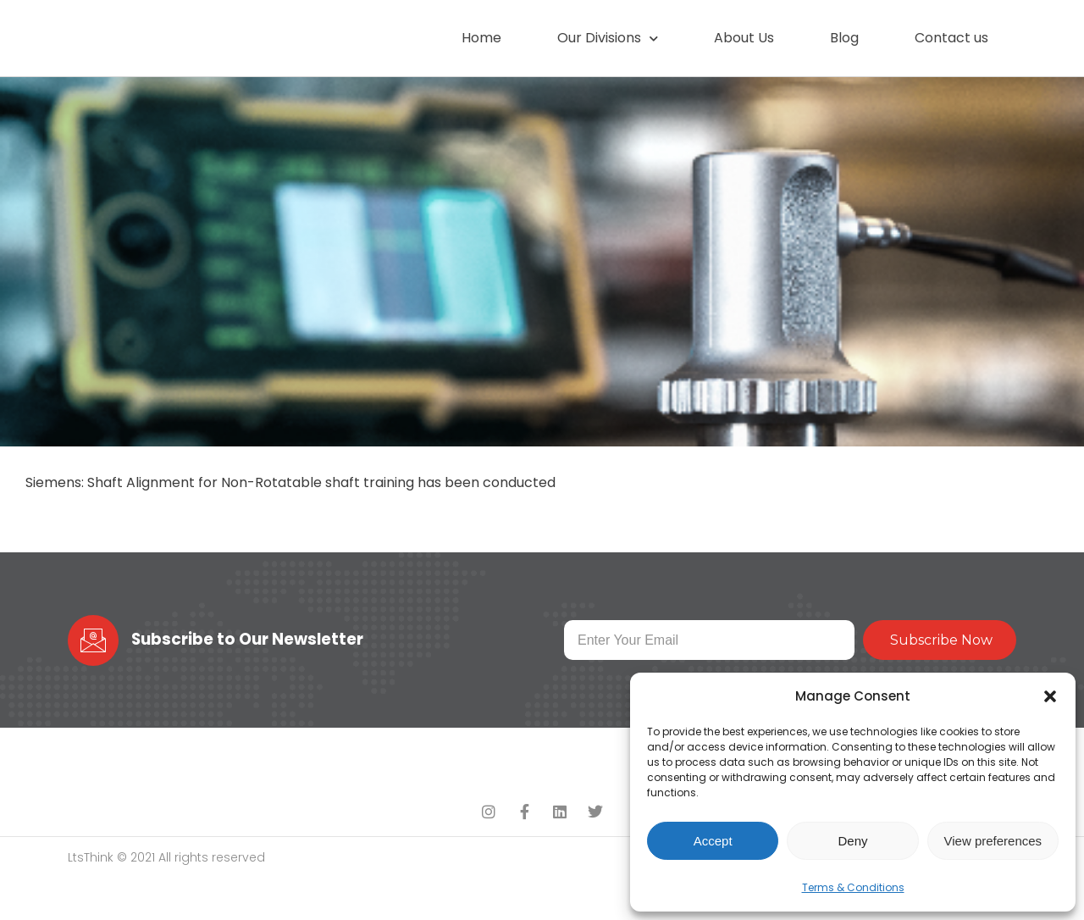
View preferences (993, 841)
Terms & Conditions (853, 887)
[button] (1050, 692)
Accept (713, 841)
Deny (852, 841)
